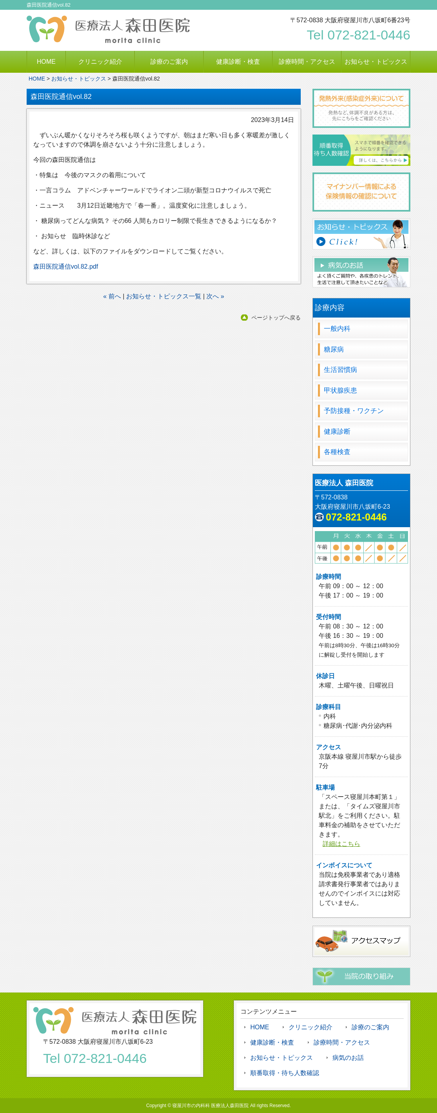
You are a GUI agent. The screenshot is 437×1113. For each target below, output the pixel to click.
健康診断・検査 (238, 61)
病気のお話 (348, 1057)
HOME (46, 61)
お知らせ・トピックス (376, 61)
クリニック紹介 (100, 61)
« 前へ (112, 296)
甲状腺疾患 (340, 390)
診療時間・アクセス (307, 61)
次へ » (215, 296)
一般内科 (337, 328)
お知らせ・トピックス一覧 (163, 296)
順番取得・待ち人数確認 (284, 1073)
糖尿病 (334, 349)
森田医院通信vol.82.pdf (65, 266)
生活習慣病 (340, 369)
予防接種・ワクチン (354, 411)
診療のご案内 (169, 61)
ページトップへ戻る (276, 317)
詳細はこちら (341, 843)
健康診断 (337, 431)
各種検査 (337, 452)
